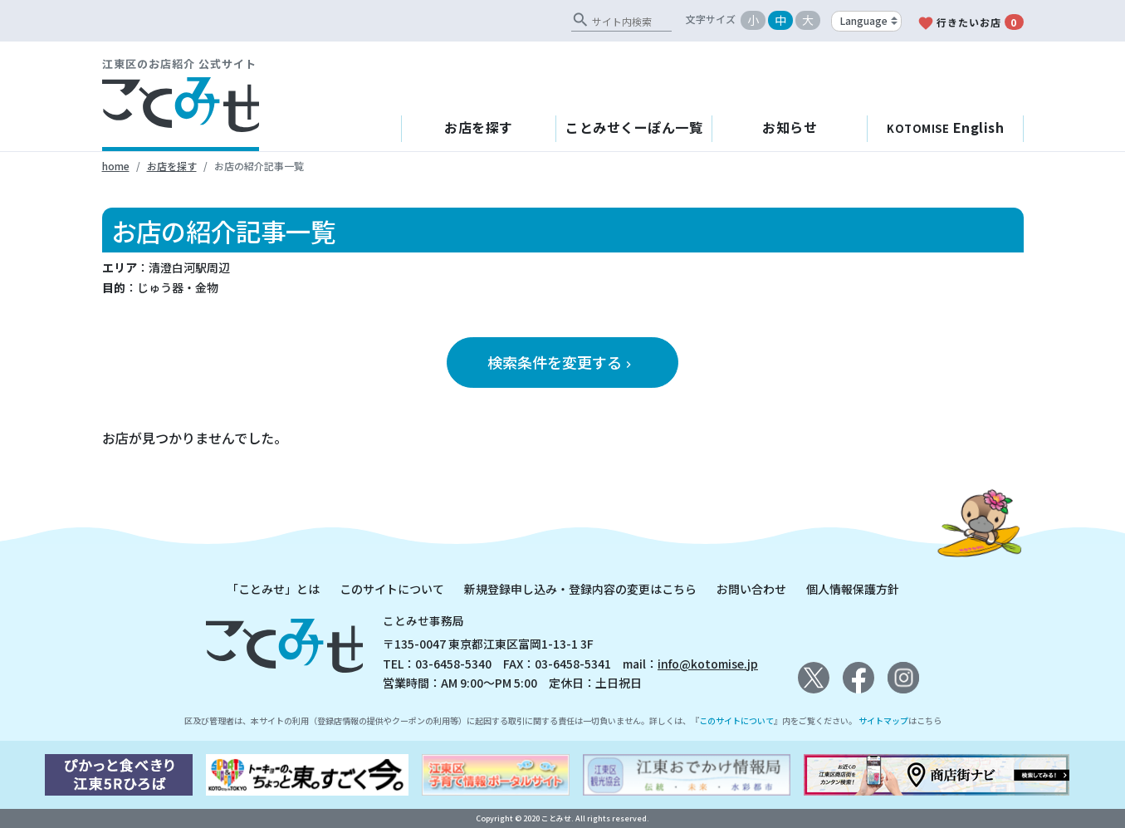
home (116, 166)
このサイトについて (392, 589)
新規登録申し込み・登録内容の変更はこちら (580, 589)
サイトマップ (883, 720)
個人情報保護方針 (852, 589)
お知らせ (789, 127)
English (945, 127)
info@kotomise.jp (708, 663)
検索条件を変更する (561, 362)
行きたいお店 (970, 23)
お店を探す (478, 127)
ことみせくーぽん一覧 (633, 127)
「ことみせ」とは (273, 589)
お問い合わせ (751, 589)
